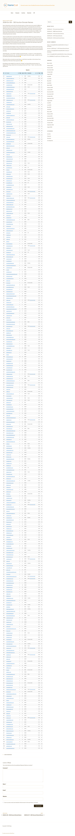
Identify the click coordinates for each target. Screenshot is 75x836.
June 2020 (49, 78)
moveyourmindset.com (10, 200)
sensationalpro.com (10, 543)
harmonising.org (9, 243)
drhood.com (8, 226)
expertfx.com (8, 622)
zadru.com (8, 415)
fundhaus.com (9, 463)
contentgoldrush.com (10, 469)
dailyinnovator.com (9, 204)
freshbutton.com (9, 291)
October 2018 (49, 122)
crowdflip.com (9, 261)
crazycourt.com (9, 315)
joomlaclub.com (9, 167)
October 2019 (49, 96)
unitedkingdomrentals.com (11, 693)
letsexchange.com (9, 256)
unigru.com (8, 593)
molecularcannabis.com (10, 480)
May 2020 (49, 80)
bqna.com (8, 713)
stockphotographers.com (11, 132)
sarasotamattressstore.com (11, 576)
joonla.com (8, 232)
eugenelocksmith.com (10, 228)
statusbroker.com (9, 91)
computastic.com (9, 426)
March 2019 (49, 111)
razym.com (8, 300)
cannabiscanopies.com (10, 152)
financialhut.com (9, 591)
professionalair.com (9, 202)
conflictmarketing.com (10, 380)
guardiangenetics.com (10, 206)
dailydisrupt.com (9, 208)
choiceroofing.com (9, 535)
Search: (34, 70)
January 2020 (49, 89)
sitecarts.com (8, 302)
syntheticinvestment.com (11, 265)
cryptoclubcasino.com (10, 104)
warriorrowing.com (9, 304)
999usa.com (8, 667)
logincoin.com (8, 472)
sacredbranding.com (10, 263)
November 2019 (50, 94)
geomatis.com (9, 602)
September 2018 (50, 124)
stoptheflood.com (9, 365)
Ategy (11, 20)
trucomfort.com (9, 369)
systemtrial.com (9, 221)
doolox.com (8, 215)
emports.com (8, 515)
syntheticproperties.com (10, 600)
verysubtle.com (9, 567)
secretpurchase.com (10, 506)
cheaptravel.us (9, 102)
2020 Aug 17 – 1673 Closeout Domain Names (60, 48)
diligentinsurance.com (10, 145)
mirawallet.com (9, 171)
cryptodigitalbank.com (10, 345)
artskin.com (8, 715)
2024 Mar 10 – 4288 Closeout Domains (54, 31)
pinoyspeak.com (9, 326)
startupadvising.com (10, 89)
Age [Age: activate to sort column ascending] (22, 73)
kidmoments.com (9, 158)
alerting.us (8, 493)
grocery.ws (8, 282)
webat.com (8, 537)
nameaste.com (9, 517)
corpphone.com (9, 498)
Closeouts (17, 12)
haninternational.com (10, 108)
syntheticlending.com (10, 313)
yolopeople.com (9, 161)
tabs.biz (7, 669)
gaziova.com (8, 402)
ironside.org (8, 113)
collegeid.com (8, 95)
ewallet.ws (8, 606)
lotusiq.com (8, 711)
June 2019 (49, 105)
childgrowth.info (9, 374)
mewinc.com (8, 454)
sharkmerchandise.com (10, 441)
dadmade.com (9, 352)
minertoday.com (9, 400)
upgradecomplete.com (10, 115)
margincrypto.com (9, 213)
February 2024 (50, 65)
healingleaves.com (9, 598)
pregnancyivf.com (9, 565)
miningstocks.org (9, 680)
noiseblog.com (9, 665)
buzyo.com (8, 630)
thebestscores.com (9, 706)
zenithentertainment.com (11, 417)
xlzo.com (8, 511)
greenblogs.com (9, 413)
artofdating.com (9, 548)
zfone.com (8, 137)
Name (4, 784)
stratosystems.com (9, 482)
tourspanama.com (9, 406)
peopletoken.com (9, 726)
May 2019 (49, 107)
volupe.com (8, 487)
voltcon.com (8, 656)
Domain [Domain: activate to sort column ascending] (7, 73)
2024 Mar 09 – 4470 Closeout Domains (54, 35)
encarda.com (8, 495)
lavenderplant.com (9, 530)
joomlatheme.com (9, 467)
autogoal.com (8, 217)
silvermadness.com (9, 432)
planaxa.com (8, 478)
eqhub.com (8, 195)
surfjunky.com (9, 559)
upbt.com (8, 239)
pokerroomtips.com (10, 739)
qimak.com (8, 626)
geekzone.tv (8, 524)
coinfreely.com (9, 539)
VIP (34, 12)
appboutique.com (9, 678)
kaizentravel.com (9, 343)
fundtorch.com (9, 637)
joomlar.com (8, 252)
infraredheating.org (9, 613)
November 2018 (50, 120)
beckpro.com (8, 456)
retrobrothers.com (9, 489)
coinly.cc (7, 443)
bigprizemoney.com (9, 730)
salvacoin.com (8, 187)
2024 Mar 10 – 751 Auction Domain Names (55, 29)
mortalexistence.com (10, 437)
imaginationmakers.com (10, 611)
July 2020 (49, 76)
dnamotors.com (9, 619)
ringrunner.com (9, 124)
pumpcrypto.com (9, 250)
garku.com (8, 569)
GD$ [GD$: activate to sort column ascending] (25, 73)
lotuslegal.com (9, 404)
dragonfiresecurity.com (10, 254)
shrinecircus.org (9, 276)
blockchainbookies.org (10, 615)
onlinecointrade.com (10, 393)
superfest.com (9, 311)
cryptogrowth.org (9, 376)
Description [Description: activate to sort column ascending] (29, 73)
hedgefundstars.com (10, 198)
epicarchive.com (9, 452)
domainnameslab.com (10, 139)
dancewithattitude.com (10, 435)
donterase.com (9, 722)
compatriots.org (9, 84)
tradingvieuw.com (9, 100)
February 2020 (50, 87)
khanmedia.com (9, 428)
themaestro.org (9, 474)
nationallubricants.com (10, 652)
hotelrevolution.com (10, 702)
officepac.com (9, 737)
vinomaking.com (9, 367)
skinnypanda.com (9, 356)
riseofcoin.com (9, 180)
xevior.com (8, 317)
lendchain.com (9, 445)
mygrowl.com (8, 93)
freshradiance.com (9, 552)
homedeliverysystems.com (11, 572)
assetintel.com (9, 526)
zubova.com (8, 717)
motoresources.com (10, 382)
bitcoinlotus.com (9, 178)
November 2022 (50, 69)
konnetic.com (8, 504)
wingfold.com (8, 361)
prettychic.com (9, 746)
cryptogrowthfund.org (10, 87)
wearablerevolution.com (10, 743)
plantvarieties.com (9, 728)
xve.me (7, 269)
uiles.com (8, 154)
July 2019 (49, 102)
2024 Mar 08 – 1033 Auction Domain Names (55, 37)
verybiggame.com (9, 724)
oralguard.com (9, 696)
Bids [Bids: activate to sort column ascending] (20, 73)
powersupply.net (9, 741)
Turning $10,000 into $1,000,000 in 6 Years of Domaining (61, 54)
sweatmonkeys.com (10, 735)
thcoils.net (8, 574)
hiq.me (7, 700)
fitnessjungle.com (9, 709)
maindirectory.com (9, 387)
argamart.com (8, 419)
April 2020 (49, 83)
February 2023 (50, 67)
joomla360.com (9, 182)
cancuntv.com (8, 319)
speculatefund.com (9, 385)
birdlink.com (8, 465)
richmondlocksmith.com (10, 430)
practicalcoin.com (9, 556)
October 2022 (49, 72)
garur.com (8, 117)
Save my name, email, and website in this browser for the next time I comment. (21, 802)
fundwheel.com (9, 341)
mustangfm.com (9, 687)
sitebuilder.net (9, 439)
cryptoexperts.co (9, 398)
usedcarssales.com (9, 450)
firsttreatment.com (9, 554)
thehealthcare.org (9, 224)
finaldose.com (8, 528)
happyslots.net (9, 76)
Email (4, 790)
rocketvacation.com (10, 698)
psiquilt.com (8, 654)
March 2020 (49, 85)
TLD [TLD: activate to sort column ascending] (41, 73)
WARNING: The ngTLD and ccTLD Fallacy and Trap (59, 56)
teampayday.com (9, 245)
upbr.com (8, 561)
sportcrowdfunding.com (10, 339)
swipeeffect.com (9, 176)
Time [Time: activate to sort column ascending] (39, 73)
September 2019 (50, 98)
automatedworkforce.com (11, 628)
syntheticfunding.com (10, 306)
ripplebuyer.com (9, 193)
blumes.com (8, 134)
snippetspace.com (9, 617)
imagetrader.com (9, 585)
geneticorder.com (9, 685)
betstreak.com (9, 563)
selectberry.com (9, 150)
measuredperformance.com (11, 308)
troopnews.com (9, 589)
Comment (5, 768)
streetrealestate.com (10, 141)
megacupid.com (9, 156)
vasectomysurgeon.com (10, 130)
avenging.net (8, 661)
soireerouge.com (9, 358)
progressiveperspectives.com (11, 274)
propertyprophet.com (10, 650)
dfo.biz (7, 354)
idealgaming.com (9, 587)
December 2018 (50, 118)
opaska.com (8, 348)
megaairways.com (9, 624)
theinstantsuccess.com (10, 324)
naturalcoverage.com (10, 78)
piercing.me (8, 691)
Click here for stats (32, 93)
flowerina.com (9, 522)
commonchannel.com (10, 411)
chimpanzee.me (9, 267)
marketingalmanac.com (10, 219)
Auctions (23, 12)
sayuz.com (8, 389)
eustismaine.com (9, 189)
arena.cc (7, 169)
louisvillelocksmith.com (10, 476)
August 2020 (49, 74)
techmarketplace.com (10, 128)
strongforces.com (9, 676)
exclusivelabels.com (10, 337)
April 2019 (49, 109)
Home (12, 12)
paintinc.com (8, 672)
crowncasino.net (9, 643)
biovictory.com (9, 733)
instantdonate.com (9, 580)
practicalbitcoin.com (10, 287)
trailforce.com (8, 165)
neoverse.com (9, 258)
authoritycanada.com (10, 119)
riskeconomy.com (9, 230)
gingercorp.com (9, 211)
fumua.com (8, 191)
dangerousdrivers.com (10, 293)
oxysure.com (8, 648)
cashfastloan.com (9, 378)
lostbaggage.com (9, 541)
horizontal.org (8, 639)
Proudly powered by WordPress (8, 833)
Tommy (48, 50)
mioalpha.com (8, 704)
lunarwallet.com (9, 350)
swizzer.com (8, 248)
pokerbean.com (9, 448)
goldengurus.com (9, 126)
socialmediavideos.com (10, 674)
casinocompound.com (10, 550)
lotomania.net (8, 500)
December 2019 (50, 91)
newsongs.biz (8, 395)
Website (5, 796)
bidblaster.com (9, 532)
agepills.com (8, 332)
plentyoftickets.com (10, 519)
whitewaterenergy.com (10, 513)
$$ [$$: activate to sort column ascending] (3, 73)
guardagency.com (9, 363)
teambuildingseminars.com (11, 295)
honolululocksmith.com (10, 97)
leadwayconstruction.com (11, 689)
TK (47, 56)
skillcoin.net (8, 174)
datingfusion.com (9, 298)
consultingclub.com (9, 278)
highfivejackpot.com (10, 609)
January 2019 (49, 116)
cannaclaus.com (9, 604)
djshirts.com (8, 485)
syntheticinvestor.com (10, 663)
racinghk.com (8, 461)
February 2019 (50, 113)
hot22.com (8, 237)
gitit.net (7, 241)
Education (29, 12)
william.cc (8, 391)
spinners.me (8, 424)
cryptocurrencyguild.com (10, 502)
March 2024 (49, 63)
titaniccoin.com (9, 163)
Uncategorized (8, 754)
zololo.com (8, 328)
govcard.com (8, 121)
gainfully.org (8, 143)
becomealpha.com (9, 330)
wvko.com (8, 106)
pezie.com (8, 659)
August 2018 (49, 127)
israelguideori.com (9, 578)
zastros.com (8, 491)
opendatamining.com (10, 641)
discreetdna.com (9, 289)
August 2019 (49, 100)
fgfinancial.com (9, 335)
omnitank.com (9, 271)
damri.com (8, 280)
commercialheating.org (10, 82)
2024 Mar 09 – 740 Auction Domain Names (55, 33)
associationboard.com (10, 748)
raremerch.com (9, 635)
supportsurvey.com (9, 80)
